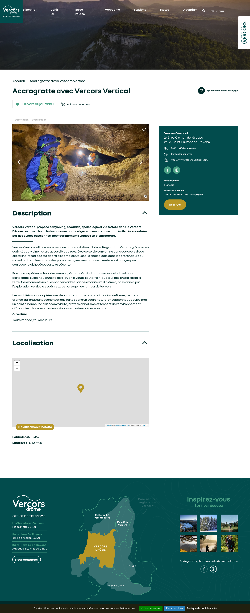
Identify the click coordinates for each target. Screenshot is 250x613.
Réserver (175, 204)
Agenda (189, 9)
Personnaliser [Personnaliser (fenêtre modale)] (174, 608)
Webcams (112, 9)
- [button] (17, 368)
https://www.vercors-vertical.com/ (189, 160)
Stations (140, 9)
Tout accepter (151, 608)
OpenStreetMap (122, 425)
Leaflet (109, 425)
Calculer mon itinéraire (35, 427)
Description (21, 119)
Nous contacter (26, 559)
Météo (164, 9)
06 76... (183, 148)
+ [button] (17, 363)
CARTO (145, 425)
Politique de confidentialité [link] (202, 608)
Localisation (39, 119)
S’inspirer (30, 9)
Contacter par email (181, 154)
